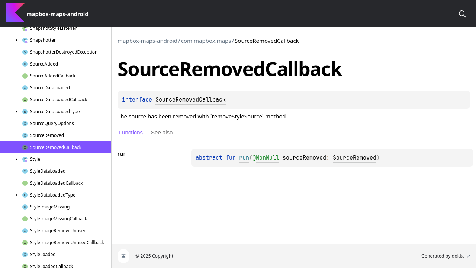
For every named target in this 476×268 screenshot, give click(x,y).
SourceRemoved (354, 158)
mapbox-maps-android (147, 40)
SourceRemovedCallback (190, 99)
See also (162, 132)
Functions (131, 132)
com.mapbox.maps (206, 40)
